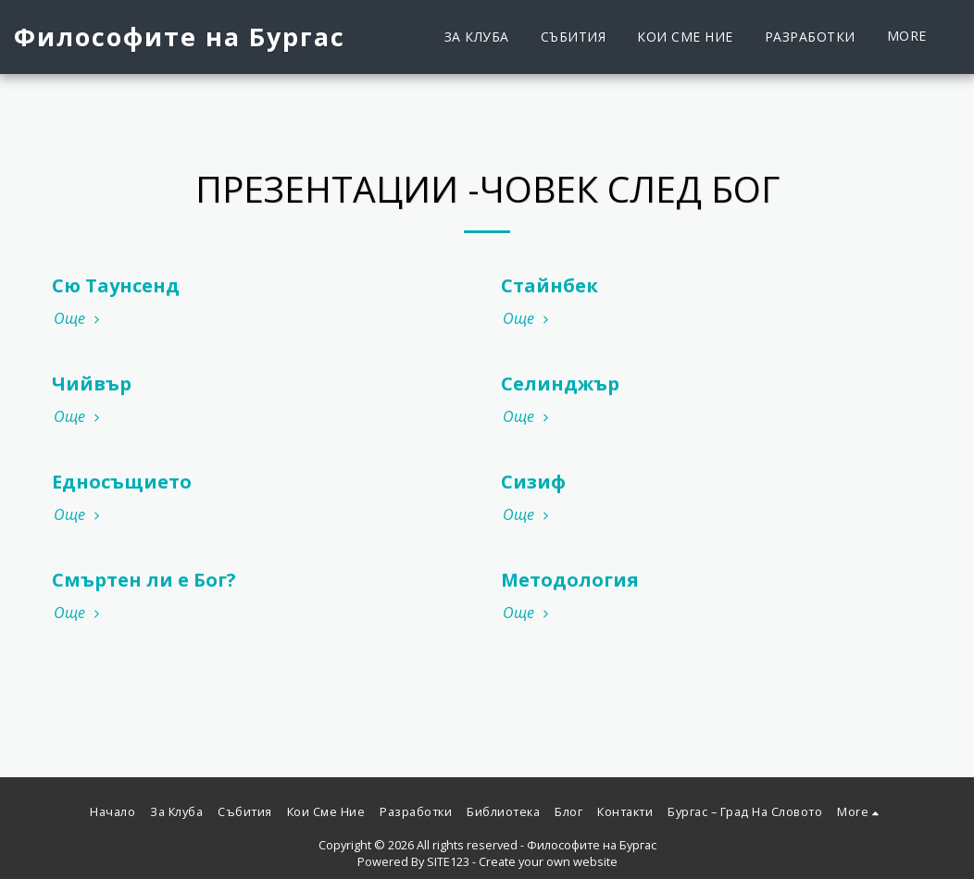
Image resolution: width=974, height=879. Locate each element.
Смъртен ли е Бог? (144, 579)
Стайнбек (549, 285)
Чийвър (91, 383)
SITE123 (448, 861)
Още (79, 318)
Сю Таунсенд (116, 285)
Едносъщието (122, 481)
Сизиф (533, 481)
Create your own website (548, 861)
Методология (570, 579)
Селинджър (560, 383)
